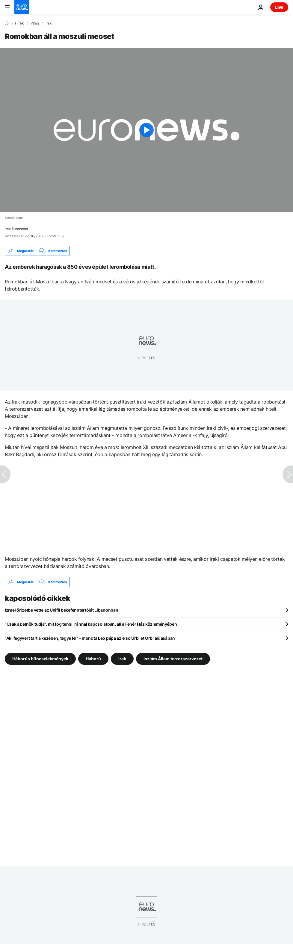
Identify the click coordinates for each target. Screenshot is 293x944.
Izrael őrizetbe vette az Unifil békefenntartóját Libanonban (61, 609)
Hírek (19, 23)
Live (279, 7)
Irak (49, 23)
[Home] (6, 23)
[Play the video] (146, 130)
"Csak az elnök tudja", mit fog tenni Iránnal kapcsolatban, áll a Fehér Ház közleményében (91, 624)
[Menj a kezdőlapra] (21, 7)
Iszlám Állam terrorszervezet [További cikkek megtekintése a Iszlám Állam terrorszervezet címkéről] (173, 658)
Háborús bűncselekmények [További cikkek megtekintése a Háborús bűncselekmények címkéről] (40, 658)
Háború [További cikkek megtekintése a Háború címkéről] (93, 658)
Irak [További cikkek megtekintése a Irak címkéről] (122, 658)
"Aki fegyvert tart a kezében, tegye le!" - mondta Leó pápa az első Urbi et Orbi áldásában (90, 638)
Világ (35, 23)
